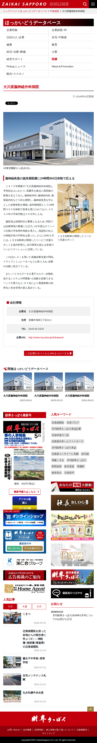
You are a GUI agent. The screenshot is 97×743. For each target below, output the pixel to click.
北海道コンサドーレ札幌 (65, 454)
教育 (54, 44)
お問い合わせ (13, 729)
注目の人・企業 (15, 37)
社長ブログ (73, 422)
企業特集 (12, 30)
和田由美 (56, 466)
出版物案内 (82, 729)
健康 (9, 44)
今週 (24, 606)
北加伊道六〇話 (60, 435)
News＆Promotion (62, 66)
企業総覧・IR (59, 30)
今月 (39, 606)
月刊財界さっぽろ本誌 (64, 447)
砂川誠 (85, 454)
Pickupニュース (16, 66)
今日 (10, 606)
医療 (54, 59)
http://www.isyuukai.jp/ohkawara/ (46, 337)
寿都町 (80, 466)
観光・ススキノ (15, 74)
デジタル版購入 (25, 501)
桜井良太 (56, 472)
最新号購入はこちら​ (25, 491)
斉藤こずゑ (58, 460)
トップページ (10, 11)
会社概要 (27, 729)
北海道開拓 (58, 422)
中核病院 (54, 11)
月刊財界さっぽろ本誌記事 (66, 428)
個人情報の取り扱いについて (59, 729)
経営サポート (14, 59)
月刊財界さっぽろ (76, 460)
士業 (54, 52)
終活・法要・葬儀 (16, 52)
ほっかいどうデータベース (33, 11)
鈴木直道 (69, 466)
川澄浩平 (69, 472)
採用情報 (39, 729)
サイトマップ (48, 733)
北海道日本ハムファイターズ (67, 441)
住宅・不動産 (59, 37)
